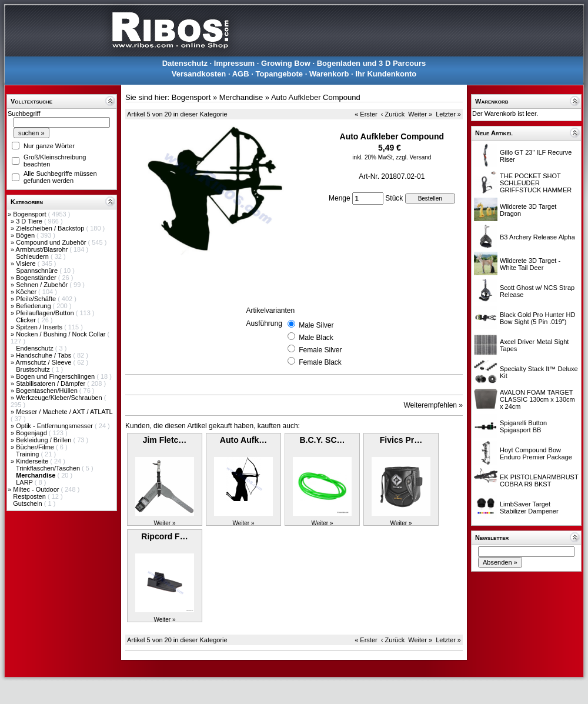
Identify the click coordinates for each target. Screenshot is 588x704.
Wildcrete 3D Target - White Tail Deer (530, 264)
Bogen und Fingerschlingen (56, 376)
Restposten (30, 496)
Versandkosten (199, 73)
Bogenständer (37, 277)
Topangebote (279, 73)
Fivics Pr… (401, 440)
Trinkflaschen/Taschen (49, 468)
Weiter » (420, 114)
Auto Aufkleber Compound (315, 97)
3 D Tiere (30, 221)
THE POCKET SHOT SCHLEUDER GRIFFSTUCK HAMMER (536, 182)
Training (28, 454)
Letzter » (448, 114)
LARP (25, 482)
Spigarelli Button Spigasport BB (523, 426)
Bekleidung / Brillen (44, 439)
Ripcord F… (164, 536)
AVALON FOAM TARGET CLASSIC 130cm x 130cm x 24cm (537, 399)
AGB (240, 73)
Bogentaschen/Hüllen (47, 390)
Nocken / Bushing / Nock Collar (61, 334)
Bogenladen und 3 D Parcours (371, 63)
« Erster (366, 114)
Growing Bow (285, 63)
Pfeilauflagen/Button (46, 312)
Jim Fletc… (165, 440)
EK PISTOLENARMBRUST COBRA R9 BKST (539, 480)
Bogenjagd (32, 432)
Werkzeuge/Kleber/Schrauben (60, 397)
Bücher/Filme (36, 447)
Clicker (27, 319)
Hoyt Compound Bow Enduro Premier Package (536, 453)
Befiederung (34, 305)
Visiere (26, 263)
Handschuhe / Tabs (44, 355)
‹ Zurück (393, 114)
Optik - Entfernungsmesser (55, 425)
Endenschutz (35, 348)
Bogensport (30, 214)
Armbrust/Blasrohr (43, 249)
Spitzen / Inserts (40, 327)
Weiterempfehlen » (433, 405)
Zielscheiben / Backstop (51, 228)
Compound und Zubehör (52, 242)
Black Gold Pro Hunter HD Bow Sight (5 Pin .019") (537, 318)
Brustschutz (34, 369)
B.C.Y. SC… (322, 440)
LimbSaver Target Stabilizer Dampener (529, 508)
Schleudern (33, 256)
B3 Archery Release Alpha (537, 237)
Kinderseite (33, 461)
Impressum (234, 63)
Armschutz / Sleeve (45, 362)
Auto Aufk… (243, 440)
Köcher (27, 291)
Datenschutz (185, 63)
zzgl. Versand (413, 157)
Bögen (26, 235)
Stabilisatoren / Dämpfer (51, 383)
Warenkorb (329, 73)
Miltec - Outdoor (37, 489)
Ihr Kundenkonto (385, 73)
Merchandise (241, 97)
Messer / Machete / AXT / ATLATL (64, 411)
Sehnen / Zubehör (42, 284)
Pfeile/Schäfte (37, 298)
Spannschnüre (37, 270)
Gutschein (28, 503)
